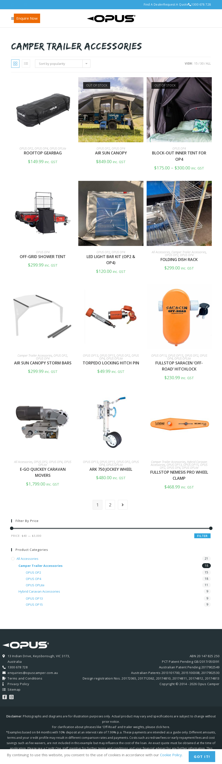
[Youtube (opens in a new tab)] (25, 4)
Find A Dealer (153, 4)
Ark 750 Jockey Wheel (110, 469)
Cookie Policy (171, 754)
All (208, 63)
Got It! (202, 756)
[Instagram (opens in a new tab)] (19, 4)
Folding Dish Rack (179, 259)
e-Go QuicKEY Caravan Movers (43, 472)
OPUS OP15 (107, 355)
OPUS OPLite (58, 148)
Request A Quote (175, 4)
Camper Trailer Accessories (188, 252)
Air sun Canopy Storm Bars (42, 363)
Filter (202, 536)
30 (202, 63)
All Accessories (161, 252)
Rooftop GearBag (43, 153)
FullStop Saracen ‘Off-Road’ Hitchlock (179, 366)
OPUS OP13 (90, 355)
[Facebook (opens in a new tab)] (13, 4)
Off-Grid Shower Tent (43, 256)
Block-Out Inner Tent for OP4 (179, 156)
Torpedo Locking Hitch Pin (111, 363)
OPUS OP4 (41, 148)
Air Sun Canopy (111, 153)
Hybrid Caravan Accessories (39, 591)
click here (162, 727)
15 (196, 63)
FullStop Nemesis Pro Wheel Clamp (179, 475)
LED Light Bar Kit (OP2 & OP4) (111, 260)
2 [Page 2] (110, 505)
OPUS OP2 (26, 148)
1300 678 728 (199, 4)
